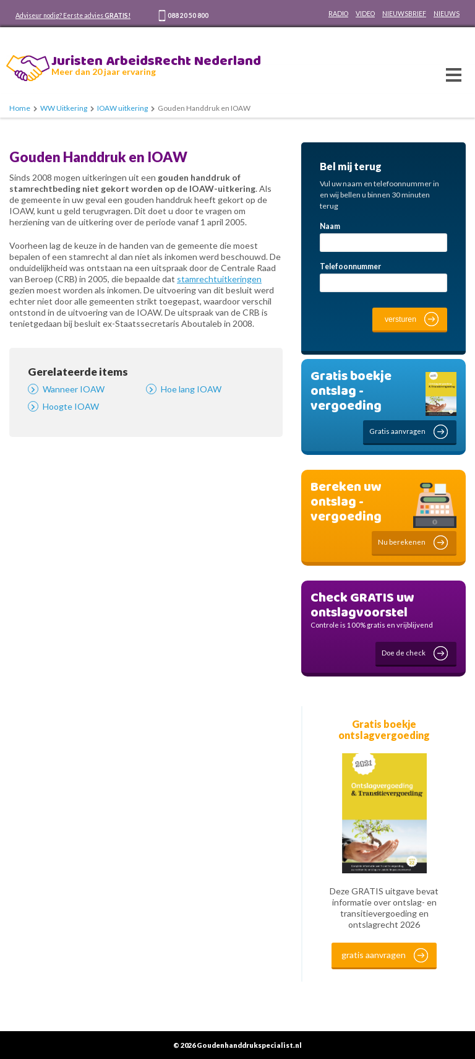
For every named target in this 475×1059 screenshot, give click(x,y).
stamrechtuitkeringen (219, 279)
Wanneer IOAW (74, 389)
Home (19, 108)
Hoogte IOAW (71, 406)
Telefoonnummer (350, 266)
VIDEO (365, 13)
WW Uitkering (63, 108)
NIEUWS (447, 13)
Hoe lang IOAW (191, 389)
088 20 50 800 (188, 15)
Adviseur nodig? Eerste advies (73, 15)
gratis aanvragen (373, 954)
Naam (330, 226)
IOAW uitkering (122, 108)
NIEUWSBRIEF (404, 13)
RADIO (338, 13)
